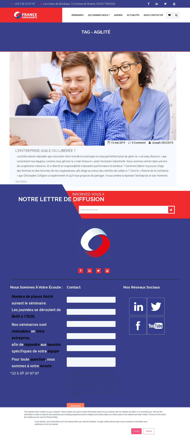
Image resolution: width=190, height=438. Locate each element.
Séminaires (77, 15)
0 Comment (139, 142)
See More (21, 181)
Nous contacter (153, 15)
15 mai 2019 (118, 142)
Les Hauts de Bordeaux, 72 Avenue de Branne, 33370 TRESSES (79, 3)
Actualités (133, 15)
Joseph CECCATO (162, 142)
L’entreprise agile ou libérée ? (45, 150)
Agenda (118, 15)
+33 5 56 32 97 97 (24, 3)
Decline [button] (149, 431)
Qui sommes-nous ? (99, 15)
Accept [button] (136, 431)
